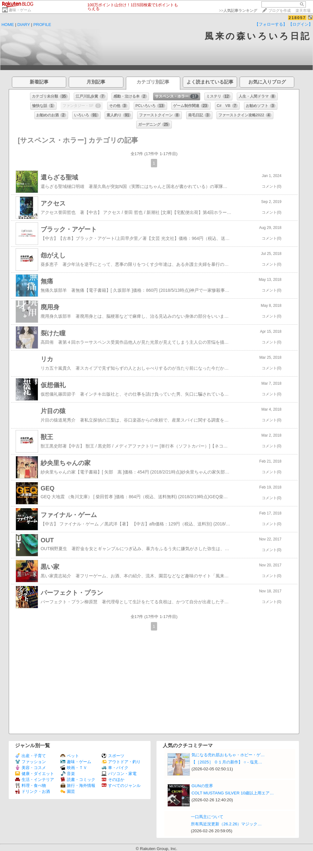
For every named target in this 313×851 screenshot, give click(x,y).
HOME (8, 24)
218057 (297, 17)
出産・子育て (30, 755)
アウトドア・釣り (121, 761)
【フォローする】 (271, 24)
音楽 (67, 773)
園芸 (67, 791)
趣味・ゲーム (20, 10)
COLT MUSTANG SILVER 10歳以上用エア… (232, 793)
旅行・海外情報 (77, 785)
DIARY (23, 24)
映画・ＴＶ (73, 767)
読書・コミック (77, 779)
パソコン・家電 (119, 773)
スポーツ (113, 755)
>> (238, 10)
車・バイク (115, 767)
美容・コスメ (30, 767)
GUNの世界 (202, 785)
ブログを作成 (279, 10)
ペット (69, 755)
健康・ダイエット (34, 773)
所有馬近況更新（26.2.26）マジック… (226, 824)
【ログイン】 (300, 24)
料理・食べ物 (30, 785)
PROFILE (42, 24)
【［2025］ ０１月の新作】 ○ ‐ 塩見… (226, 762)
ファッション (30, 761)
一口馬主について (207, 816)
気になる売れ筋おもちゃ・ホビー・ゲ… (228, 754)
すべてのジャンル (121, 785)
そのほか (113, 779)
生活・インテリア (34, 779)
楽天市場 (303, 10)
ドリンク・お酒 (32, 791)
